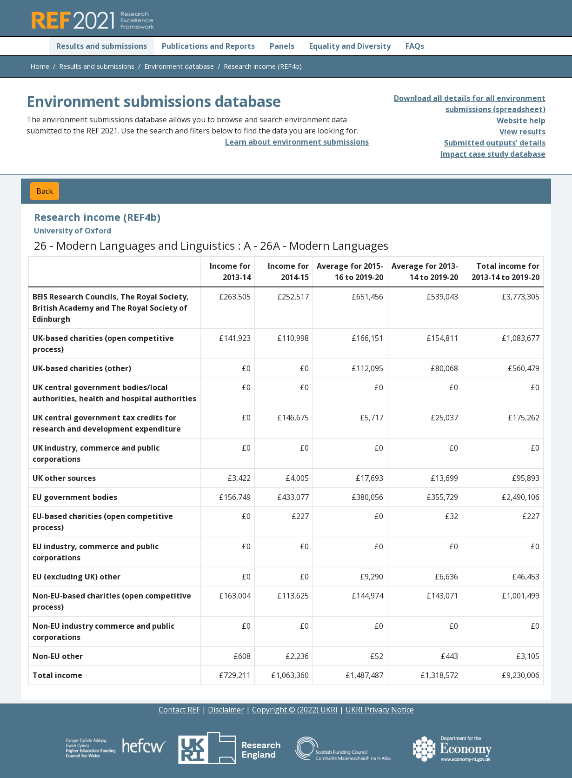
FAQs (415, 46)
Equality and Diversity (350, 46)
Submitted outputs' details (494, 143)
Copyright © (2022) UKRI (295, 710)
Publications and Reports (208, 46)
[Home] (37, 46)
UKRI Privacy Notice (380, 710)
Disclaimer (226, 710)
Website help (521, 120)
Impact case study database (492, 154)
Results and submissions (101, 46)
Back (44, 191)
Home (39, 66)
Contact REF (179, 710)
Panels (282, 46)
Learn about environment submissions (297, 142)
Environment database (179, 66)
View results (522, 131)
